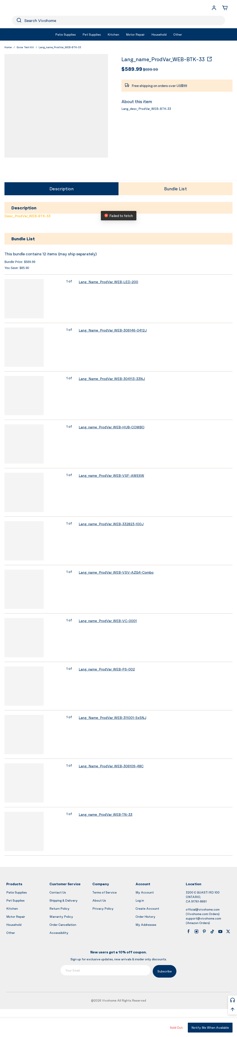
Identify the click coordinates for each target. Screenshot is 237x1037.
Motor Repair (15, 916)
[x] (228, 931)
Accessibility (58, 933)
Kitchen (12, 908)
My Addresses (145, 924)
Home (8, 47)
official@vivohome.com (203, 909)
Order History (145, 916)
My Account (144, 892)
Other (10, 933)
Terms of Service (104, 892)
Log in (139, 900)
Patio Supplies (16, 892)
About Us (99, 900)
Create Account (147, 908)
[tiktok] (212, 931)
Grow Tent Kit (25, 47)
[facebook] (188, 931)
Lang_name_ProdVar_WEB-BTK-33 (163, 59)
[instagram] (196, 931)
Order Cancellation (62, 924)
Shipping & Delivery (63, 900)
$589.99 (131, 69)
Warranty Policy (61, 916)
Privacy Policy (103, 908)
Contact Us (57, 892)
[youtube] (220, 931)
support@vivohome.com (203, 918)
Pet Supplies (15, 900)
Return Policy (59, 908)
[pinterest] (204, 931)
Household (13, 924)
